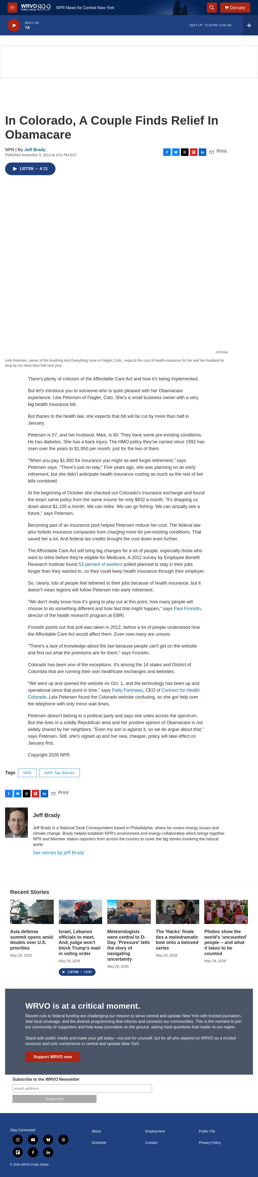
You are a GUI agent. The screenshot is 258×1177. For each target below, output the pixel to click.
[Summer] (129, 62)
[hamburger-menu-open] (12, 8)
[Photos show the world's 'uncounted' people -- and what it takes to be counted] (226, 912)
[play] (14, 25)
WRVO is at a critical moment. (82, 1005)
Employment (155, 1131)
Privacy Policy (210, 1143)
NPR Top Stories (60, 773)
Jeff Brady (35, 149)
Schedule (98, 1143)
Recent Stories (29, 892)
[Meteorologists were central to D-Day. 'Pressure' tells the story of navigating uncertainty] (129, 912)
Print (221, 151)
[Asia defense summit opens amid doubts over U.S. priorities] (32, 912)
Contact (151, 1143)
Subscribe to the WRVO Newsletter (46, 1079)
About (96, 1131)
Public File (207, 1131)
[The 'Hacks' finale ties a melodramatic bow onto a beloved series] (177, 912)
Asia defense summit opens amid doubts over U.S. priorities (31, 940)
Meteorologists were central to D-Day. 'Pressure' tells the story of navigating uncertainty (128, 945)
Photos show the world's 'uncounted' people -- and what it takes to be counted (225, 942)
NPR (27, 773)
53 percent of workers (100, 564)
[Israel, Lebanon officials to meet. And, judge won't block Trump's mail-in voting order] (80, 912)
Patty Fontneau (127, 690)
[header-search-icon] (212, 8)
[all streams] (250, 25)
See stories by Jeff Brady (58, 852)
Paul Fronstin (187, 608)
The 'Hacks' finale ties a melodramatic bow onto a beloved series (177, 940)
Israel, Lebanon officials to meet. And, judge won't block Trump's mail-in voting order (80, 942)
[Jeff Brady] (16, 822)
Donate (237, 7)
